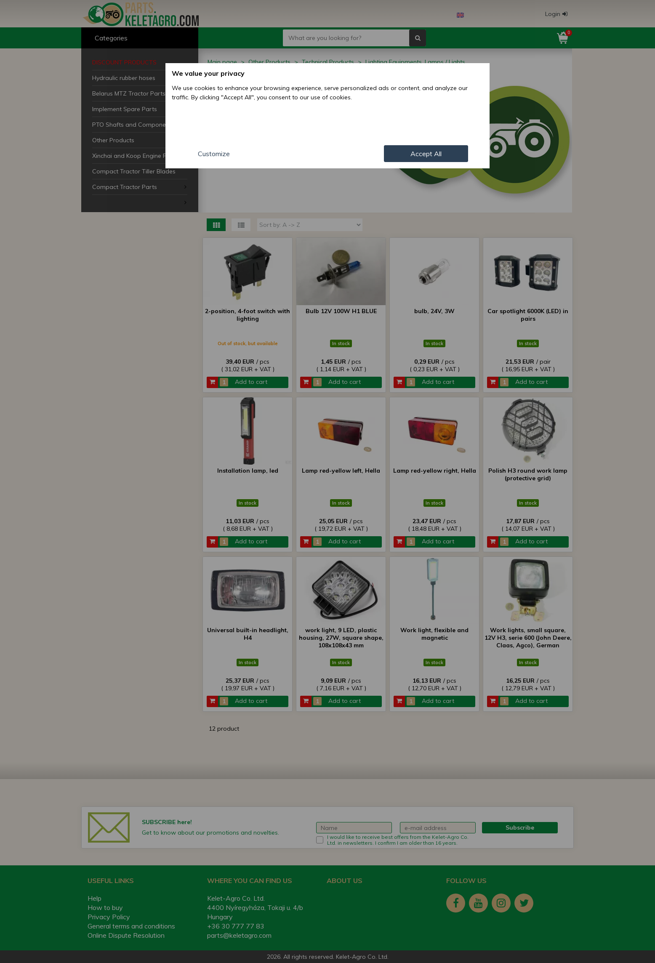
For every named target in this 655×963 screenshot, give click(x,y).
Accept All (426, 153)
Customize (214, 153)
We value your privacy (208, 73)
